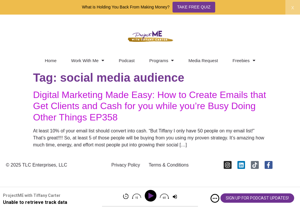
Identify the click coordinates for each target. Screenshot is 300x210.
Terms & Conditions (169, 165)
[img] (215, 198)
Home (50, 60)
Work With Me (87, 60)
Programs (161, 60)
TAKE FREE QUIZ (194, 7)
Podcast (127, 60)
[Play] (152, 196)
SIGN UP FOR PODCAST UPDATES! (257, 198)
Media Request (203, 60)
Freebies (243, 60)
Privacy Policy (125, 165)
